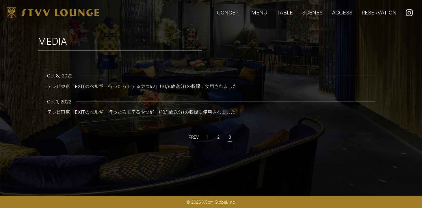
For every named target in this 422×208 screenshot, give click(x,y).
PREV (194, 137)
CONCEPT (229, 12)
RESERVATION (379, 12)
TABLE (285, 12)
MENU (259, 12)
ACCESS (342, 12)
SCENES (312, 12)
